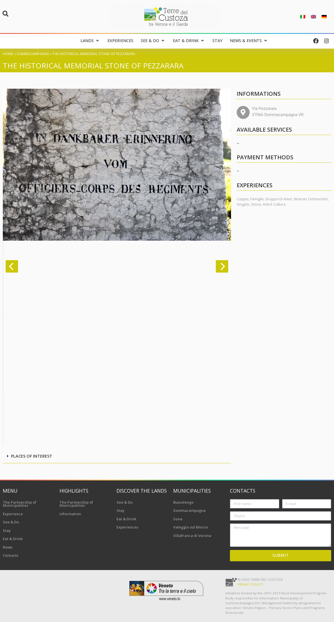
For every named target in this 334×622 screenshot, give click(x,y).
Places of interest (31, 456)
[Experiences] (120, 41)
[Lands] (90, 41)
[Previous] (12, 266)
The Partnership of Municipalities (19, 504)
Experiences (127, 527)
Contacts (10, 555)
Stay (7, 530)
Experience (13, 513)
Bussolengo (183, 502)
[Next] (222, 266)
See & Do (11, 522)
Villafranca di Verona (192, 535)
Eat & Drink (13, 538)
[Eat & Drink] (189, 41)
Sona (177, 518)
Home (8, 53)
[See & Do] (153, 41)
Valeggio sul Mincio (190, 527)
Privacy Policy (250, 584)
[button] (5, 13)
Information (70, 513)
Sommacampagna (33, 53)
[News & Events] (249, 41)
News (7, 547)
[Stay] (217, 41)
